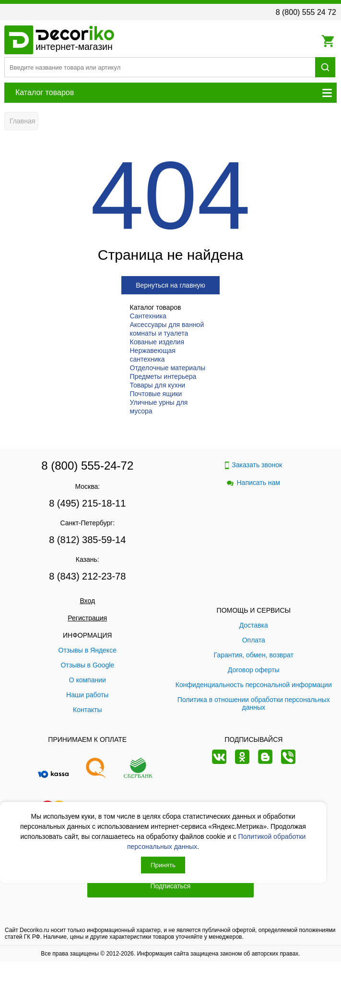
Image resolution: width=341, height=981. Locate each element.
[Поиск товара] (160, 67)
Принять (163, 865)
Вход (87, 601)
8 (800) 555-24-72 (87, 465)
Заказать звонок (253, 465)
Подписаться (171, 886)
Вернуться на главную (170, 285)
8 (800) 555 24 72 (306, 12)
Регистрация (87, 618)
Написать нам (253, 482)
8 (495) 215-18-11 (87, 503)
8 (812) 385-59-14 (87, 539)
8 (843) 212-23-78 (87, 576)
